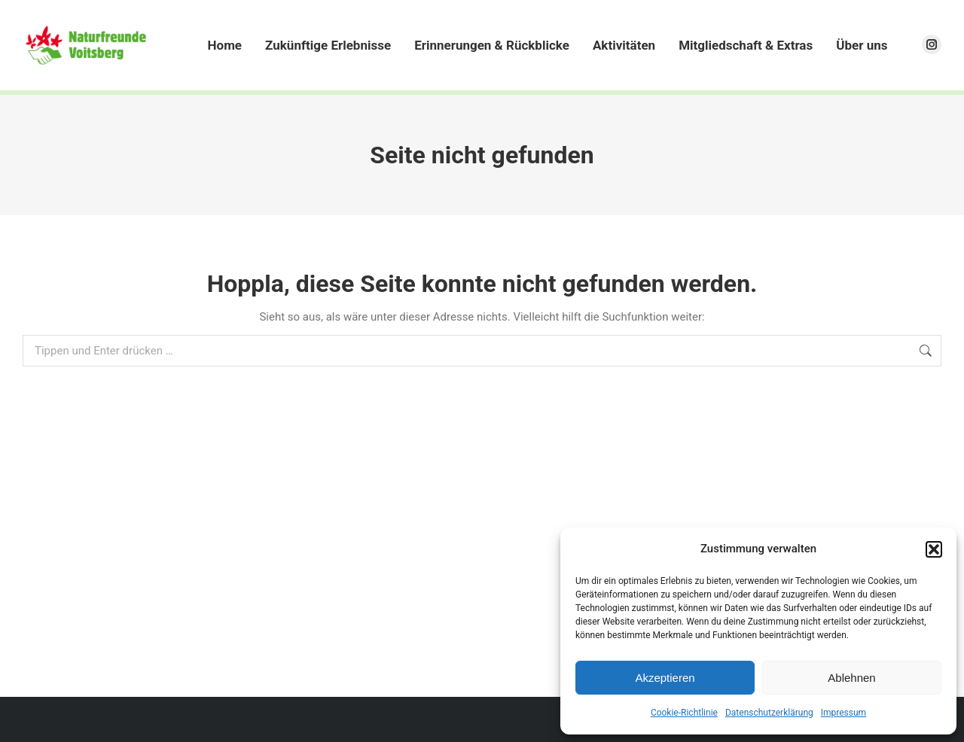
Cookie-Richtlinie (684, 712)
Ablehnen (851, 677)
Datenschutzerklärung (769, 712)
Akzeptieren (664, 677)
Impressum (843, 712)
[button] (933, 549)
